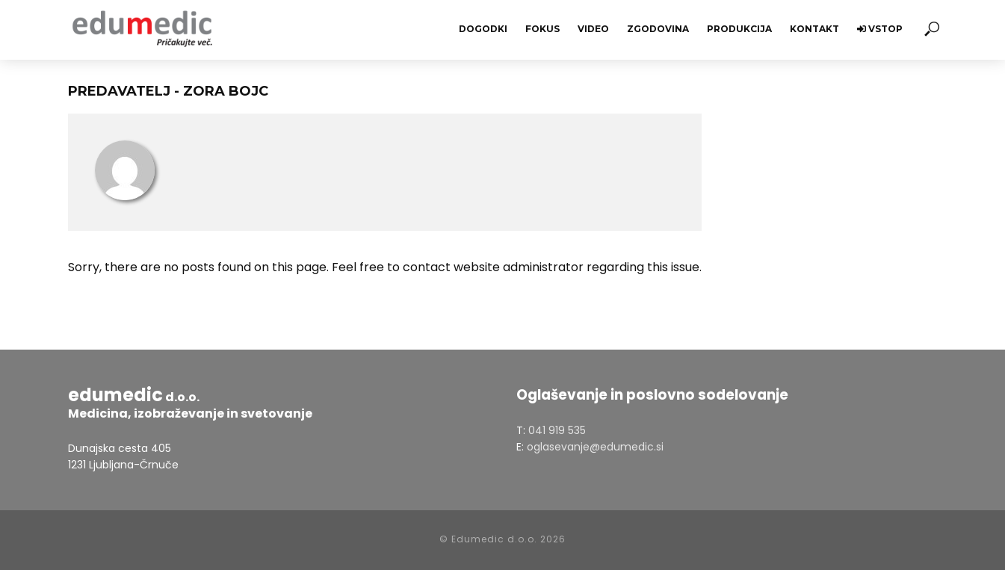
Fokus (542, 28)
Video (593, 28)
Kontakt (814, 28)
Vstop (880, 28)
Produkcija (739, 28)
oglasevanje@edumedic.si (595, 446)
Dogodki (483, 28)
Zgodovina (658, 28)
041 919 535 (557, 430)
